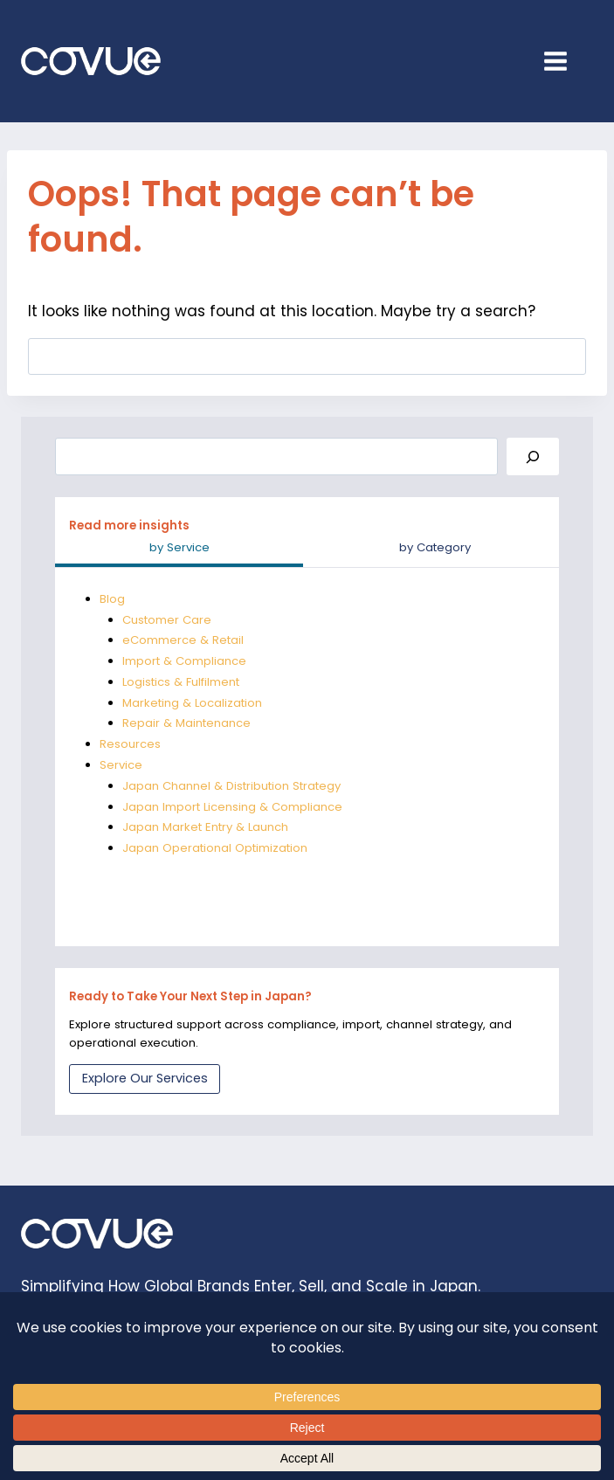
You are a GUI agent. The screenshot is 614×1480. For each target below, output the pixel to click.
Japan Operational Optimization (214, 848)
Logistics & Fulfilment (181, 682)
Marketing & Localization (192, 703)
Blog (112, 599)
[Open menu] (564, 61)
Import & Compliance (184, 661)
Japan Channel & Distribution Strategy (231, 786)
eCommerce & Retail (183, 640)
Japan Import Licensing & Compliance (232, 807)
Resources (130, 744)
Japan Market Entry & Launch (205, 827)
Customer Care (166, 620)
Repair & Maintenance (186, 723)
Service (121, 765)
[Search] (533, 456)
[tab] (179, 549)
